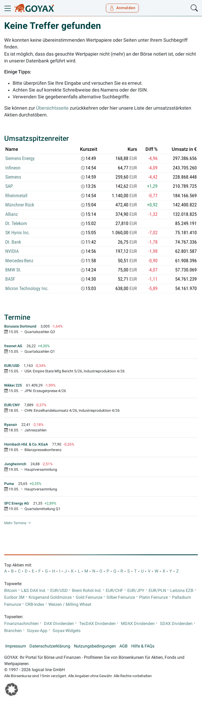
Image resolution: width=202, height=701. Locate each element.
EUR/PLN (157, 590)
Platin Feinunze (153, 597)
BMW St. (13, 269)
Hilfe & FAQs (142, 646)
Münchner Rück (19, 204)
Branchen (13, 630)
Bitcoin (10, 590)
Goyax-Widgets (66, 630)
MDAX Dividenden (138, 623)
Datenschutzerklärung (49, 646)
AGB (123, 646)
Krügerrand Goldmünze (50, 597)
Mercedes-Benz (19, 260)
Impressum (15, 646)
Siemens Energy (20, 158)
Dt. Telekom (16, 223)
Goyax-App (37, 630)
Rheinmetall (16, 195)
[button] (11, 689)
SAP (9, 186)
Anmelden (122, 8)
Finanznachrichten (21, 623)
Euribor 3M (14, 597)
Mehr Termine (17, 523)
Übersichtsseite (52, 108)
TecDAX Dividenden (97, 623)
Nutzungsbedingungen (95, 646)
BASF (10, 279)
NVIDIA (12, 251)
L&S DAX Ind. (33, 590)
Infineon (13, 167)
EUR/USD (59, 590)
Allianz (11, 214)
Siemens (13, 177)
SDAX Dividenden (176, 623)
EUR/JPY (135, 590)
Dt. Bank (13, 242)
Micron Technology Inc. (27, 288)
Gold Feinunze (89, 597)
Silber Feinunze (121, 597)
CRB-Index (34, 604)
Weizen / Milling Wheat (69, 604)
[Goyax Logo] (34, 8)
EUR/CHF (114, 590)
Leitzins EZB (181, 590)
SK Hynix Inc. (17, 232)
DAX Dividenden (59, 623)
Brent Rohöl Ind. (87, 590)
